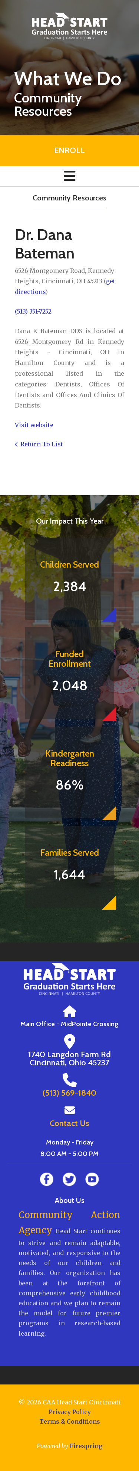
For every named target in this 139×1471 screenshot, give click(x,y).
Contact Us (69, 1123)
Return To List (41, 444)
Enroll (69, 150)
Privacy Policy (70, 1412)
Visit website (34, 425)
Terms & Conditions (69, 1421)
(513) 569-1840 (69, 1093)
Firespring (86, 1446)
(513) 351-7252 (33, 311)
